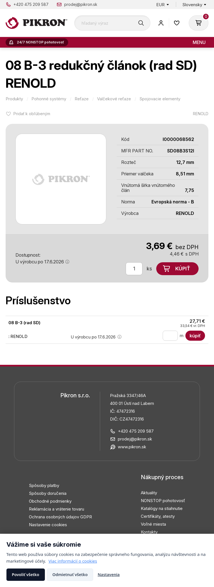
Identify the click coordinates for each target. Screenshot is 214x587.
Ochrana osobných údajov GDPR (60, 516)
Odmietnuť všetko (70, 574)
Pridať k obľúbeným (31, 113)
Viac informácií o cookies (73, 561)
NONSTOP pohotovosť (163, 500)
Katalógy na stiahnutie (162, 508)
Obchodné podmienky (50, 501)
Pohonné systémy (48, 98)
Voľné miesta (153, 524)
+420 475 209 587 (31, 4)
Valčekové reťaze (114, 98)
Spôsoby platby (44, 485)
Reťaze (82, 98)
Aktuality (149, 492)
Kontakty (149, 532)
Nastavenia (108, 574)
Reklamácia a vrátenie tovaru (56, 509)
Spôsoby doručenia (47, 493)
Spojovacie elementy (159, 98)
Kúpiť (182, 269)
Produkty (14, 98)
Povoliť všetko (25, 574)
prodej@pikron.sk (80, 4)
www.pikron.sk (132, 446)
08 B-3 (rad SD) (24, 322)
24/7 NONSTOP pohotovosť (40, 42)
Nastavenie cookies (48, 524)
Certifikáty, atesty (158, 516)
